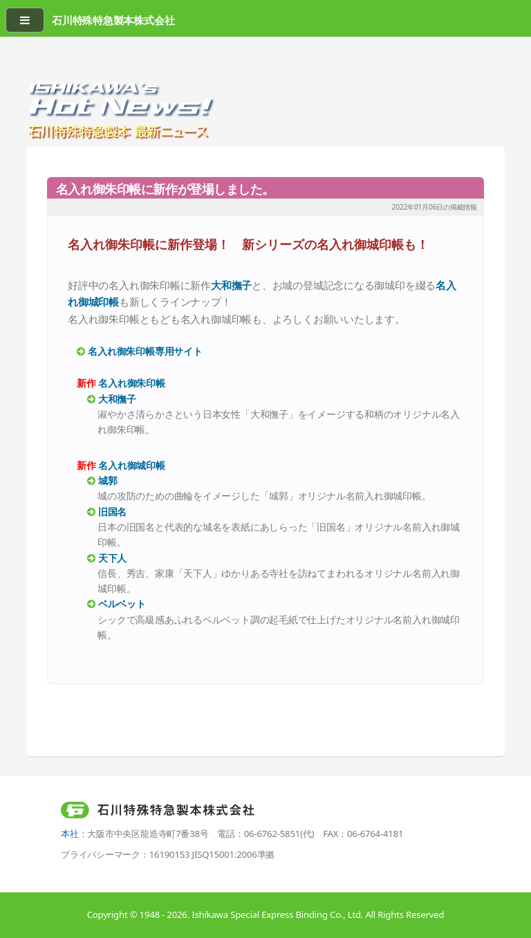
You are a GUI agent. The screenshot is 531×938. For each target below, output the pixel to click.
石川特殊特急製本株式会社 (113, 20)
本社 (70, 833)
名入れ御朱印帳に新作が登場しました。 (165, 189)
